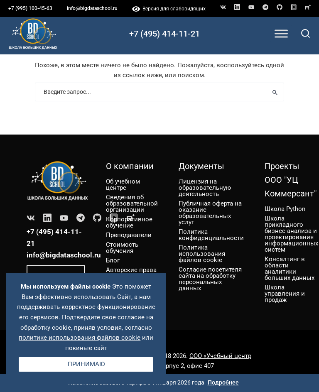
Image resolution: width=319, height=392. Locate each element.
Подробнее (223, 382)
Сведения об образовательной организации (132, 203)
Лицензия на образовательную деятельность (205, 188)
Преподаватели (129, 235)
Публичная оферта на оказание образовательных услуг (210, 213)
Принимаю (86, 364)
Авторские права (131, 270)
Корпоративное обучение (129, 222)
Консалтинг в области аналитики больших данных (289, 268)
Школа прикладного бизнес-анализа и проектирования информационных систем (291, 234)
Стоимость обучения (122, 248)
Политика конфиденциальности (211, 235)
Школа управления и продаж (285, 294)
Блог (113, 260)
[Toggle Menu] (281, 33)
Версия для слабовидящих (169, 9)
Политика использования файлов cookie (202, 254)
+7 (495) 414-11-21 (164, 34)
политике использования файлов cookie (79, 337)
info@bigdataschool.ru (92, 8)
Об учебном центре (123, 184)
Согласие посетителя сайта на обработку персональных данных (210, 279)
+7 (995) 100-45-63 (30, 8)
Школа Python (285, 209)
